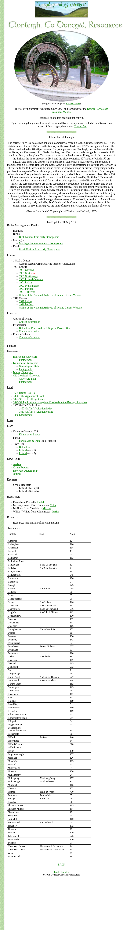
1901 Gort (24, 273)
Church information (29, 321)
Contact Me (80, 126)
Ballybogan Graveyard (25, 356)
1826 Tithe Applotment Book (28, 396)
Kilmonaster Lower (29, 434)
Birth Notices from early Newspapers (39, 236)
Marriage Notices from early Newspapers (41, 243)
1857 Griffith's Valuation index (35, 408)
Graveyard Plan (27, 378)
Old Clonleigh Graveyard (26, 375)
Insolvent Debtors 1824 (25, 470)
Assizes (17, 464)
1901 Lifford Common (31, 279)
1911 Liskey (25, 301)
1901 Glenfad (26, 269)
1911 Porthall (26, 304)
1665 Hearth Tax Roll (24, 392)
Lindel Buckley (61, 873)
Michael (47, 508)
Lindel (40, 502)
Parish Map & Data (29, 440)
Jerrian (55, 511)
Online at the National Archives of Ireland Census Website (50, 295)
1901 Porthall (26, 288)
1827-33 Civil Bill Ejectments (29, 399)
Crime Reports (21, 467)
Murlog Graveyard (23, 372)
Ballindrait (24, 447)
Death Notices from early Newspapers (39, 249)
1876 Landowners (22, 414)
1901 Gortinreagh (28, 276)
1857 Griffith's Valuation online (36, 411)
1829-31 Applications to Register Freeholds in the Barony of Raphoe (50, 402)
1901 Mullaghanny (29, 285)
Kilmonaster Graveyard (25, 363)
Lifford (23, 450)
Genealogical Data (29, 366)
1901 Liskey (25, 282)
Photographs (25, 359)
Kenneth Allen (73, 103)
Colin (53, 505)
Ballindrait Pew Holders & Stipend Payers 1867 (44, 328)
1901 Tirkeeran (27, 291)
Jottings (17, 473)
